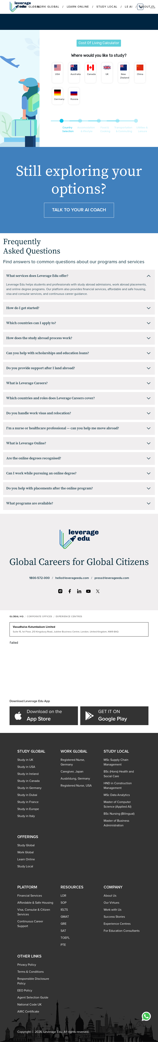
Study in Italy (26, 816)
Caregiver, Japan (72, 771)
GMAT (65, 916)
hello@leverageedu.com (72, 578)
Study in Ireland (28, 773)
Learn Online (78, 6)
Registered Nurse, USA (76, 785)
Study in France (28, 802)
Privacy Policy (26, 964)
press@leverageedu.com (111, 578)
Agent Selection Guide (32, 997)
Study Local (106, 6)
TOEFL (65, 937)
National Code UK (29, 1004)
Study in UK (25, 759)
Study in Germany (29, 788)
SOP (63, 902)
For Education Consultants (121, 930)
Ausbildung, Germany (75, 778)
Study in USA (26, 766)
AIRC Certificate (28, 1011)
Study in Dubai (27, 795)
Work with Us (112, 909)
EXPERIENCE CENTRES (69, 616)
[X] (98, 591)
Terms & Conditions (30, 971)
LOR (63, 895)
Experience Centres (117, 923)
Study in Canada (28, 780)
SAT (63, 930)
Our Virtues (111, 902)
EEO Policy (24, 990)
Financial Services (29, 895)
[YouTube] (88, 591)
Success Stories (114, 916)
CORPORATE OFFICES (39, 616)
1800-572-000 (39, 578)
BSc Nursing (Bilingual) (119, 813)
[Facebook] (70, 591)
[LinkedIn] (79, 591)
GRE (63, 923)
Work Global (48, 6)
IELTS (64, 909)
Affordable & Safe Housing (35, 902)
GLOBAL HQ (17, 616)
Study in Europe (28, 809)
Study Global (26, 845)
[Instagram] (60, 591)
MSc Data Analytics (117, 795)
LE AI (128, 6)
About (145, 6)
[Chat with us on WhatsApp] (146, 1016)
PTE (63, 944)
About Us (110, 895)
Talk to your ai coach (79, 210)
